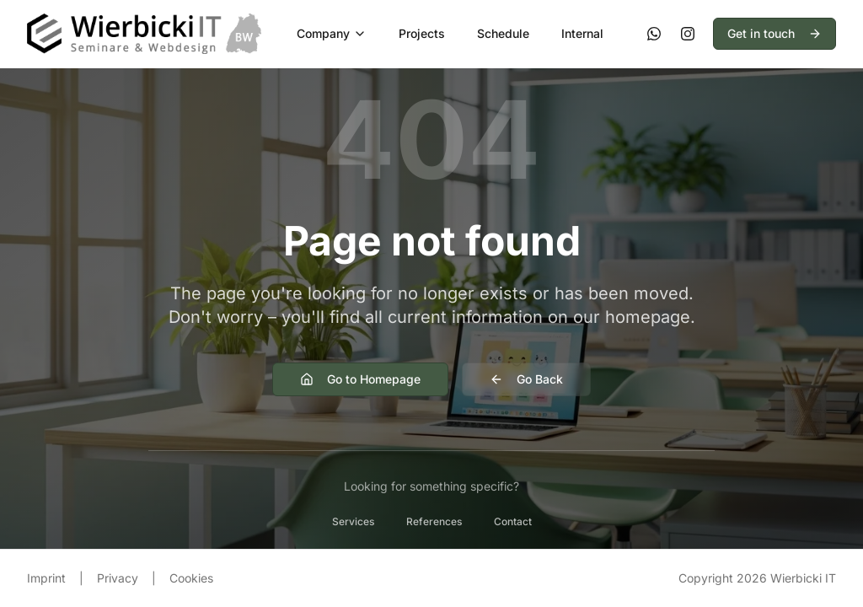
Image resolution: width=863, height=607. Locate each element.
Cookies (191, 578)
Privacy (117, 578)
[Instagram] (688, 34)
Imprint (46, 578)
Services (353, 521)
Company (332, 33)
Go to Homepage (360, 379)
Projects (422, 33)
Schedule (503, 33)
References (434, 521)
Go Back (526, 379)
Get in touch (774, 33)
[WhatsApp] (654, 34)
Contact (513, 521)
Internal (582, 33)
